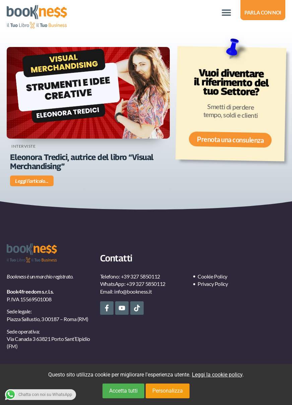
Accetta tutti (123, 391)
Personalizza (167, 391)
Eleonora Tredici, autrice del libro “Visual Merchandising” (82, 161)
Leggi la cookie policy (217, 374)
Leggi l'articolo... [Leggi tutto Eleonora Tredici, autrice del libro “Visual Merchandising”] (32, 181)
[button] (226, 12)
